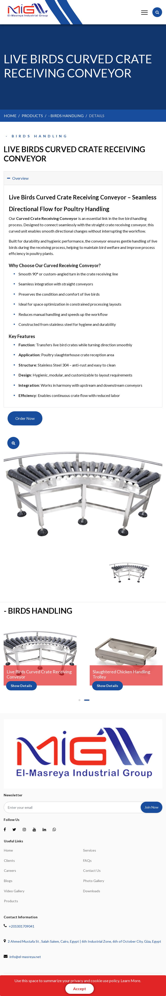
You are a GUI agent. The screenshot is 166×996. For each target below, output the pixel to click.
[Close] (79, 989)
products (32, 115)
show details (21, 686)
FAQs (87, 860)
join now (151, 807)
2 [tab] (86, 701)
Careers (10, 870)
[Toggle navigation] (143, 12)
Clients (9, 860)
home (10, 115)
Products (11, 901)
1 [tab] (79, 701)
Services (89, 850)
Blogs (8, 881)
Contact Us (92, 870)
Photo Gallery (93, 881)
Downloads (91, 891)
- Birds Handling (66, 115)
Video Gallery (14, 891)
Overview (18, 178)
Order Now (25, 418)
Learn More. (131, 980)
